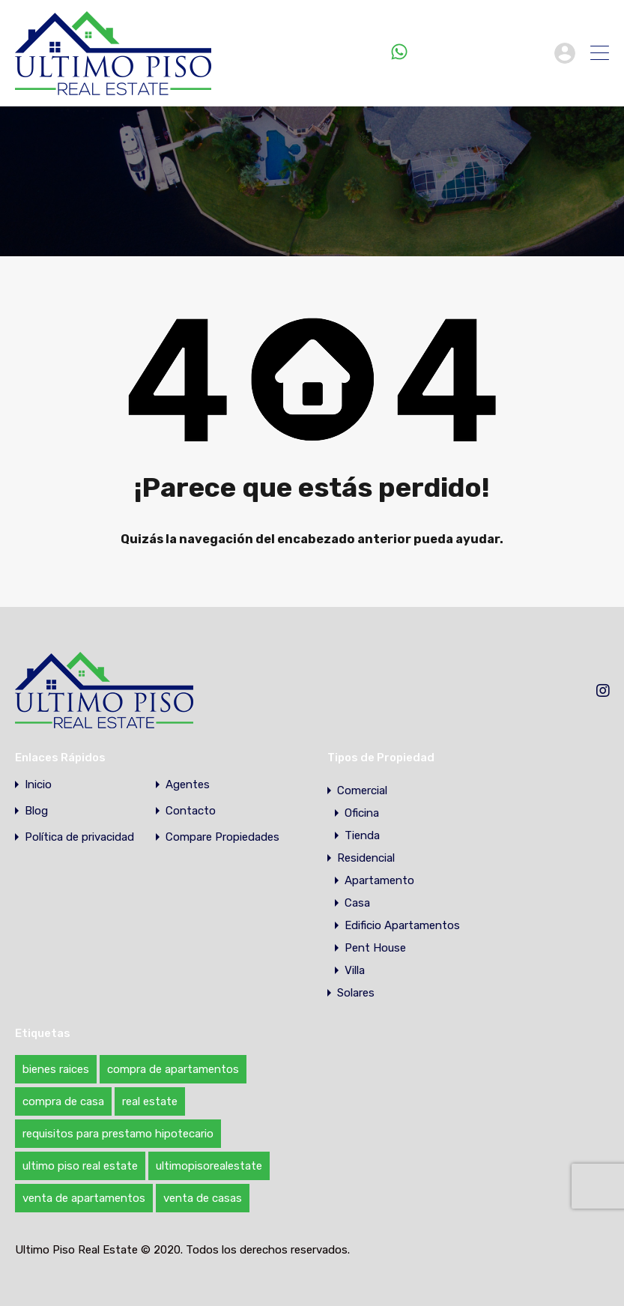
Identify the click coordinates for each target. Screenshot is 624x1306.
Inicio (38, 784)
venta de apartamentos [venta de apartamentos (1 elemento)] (83, 1198)
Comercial (362, 790)
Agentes (188, 784)
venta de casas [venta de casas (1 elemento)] (202, 1198)
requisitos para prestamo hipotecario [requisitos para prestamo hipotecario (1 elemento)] (117, 1133)
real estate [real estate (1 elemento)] (150, 1101)
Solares (356, 993)
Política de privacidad (79, 837)
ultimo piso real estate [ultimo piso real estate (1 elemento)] (80, 1166)
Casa (357, 903)
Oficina (362, 813)
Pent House (375, 948)
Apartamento (379, 880)
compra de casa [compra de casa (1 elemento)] (63, 1101)
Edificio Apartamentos (402, 925)
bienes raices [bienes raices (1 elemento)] (55, 1069)
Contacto (191, 811)
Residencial (366, 858)
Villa (355, 970)
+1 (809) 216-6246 (477, 52)
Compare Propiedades (222, 837)
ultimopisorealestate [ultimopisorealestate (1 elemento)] (209, 1166)
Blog (36, 811)
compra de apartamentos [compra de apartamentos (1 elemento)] (173, 1069)
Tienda (362, 835)
